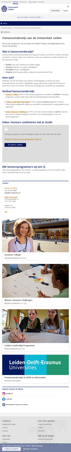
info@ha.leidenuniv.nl (12, 193)
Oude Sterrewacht (10, 197)
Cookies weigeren (31, 449)
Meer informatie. (37, 446)
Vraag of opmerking (44, 424)
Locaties (5, 431)
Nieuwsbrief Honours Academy (15, 405)
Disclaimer (41, 431)
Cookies (40, 428)
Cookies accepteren (11, 449)
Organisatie (6, 439)
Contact (5, 428)
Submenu (6, 32)
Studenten (15, 2)
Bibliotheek (41, 2)
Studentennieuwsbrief (45, 439)
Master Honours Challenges (16, 112)
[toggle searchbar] (68, 6)
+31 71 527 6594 (10, 191)
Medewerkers (23, 2)
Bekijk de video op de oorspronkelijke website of (23, 139)
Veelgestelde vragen (9, 424)
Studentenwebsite (6, 28)
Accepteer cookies (15, 145)
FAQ (5, 212)
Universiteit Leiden (6, 2)
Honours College (12, 94)
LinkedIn (7, 399)
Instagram (7, 394)
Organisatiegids (32, 2)
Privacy (4, 442)
